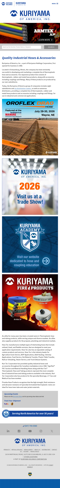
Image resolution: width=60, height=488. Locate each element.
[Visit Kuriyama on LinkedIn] (8, 430)
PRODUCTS (7, 450)
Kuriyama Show (17, 397)
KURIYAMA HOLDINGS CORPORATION (34, 459)
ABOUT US (37, 450)
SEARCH (51, 47)
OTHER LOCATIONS (30, 457)
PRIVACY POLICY (34, 452)
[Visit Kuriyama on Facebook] (19, 430)
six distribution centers (23, 88)
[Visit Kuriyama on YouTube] (30, 430)
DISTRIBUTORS (46, 450)
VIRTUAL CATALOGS (16, 450)
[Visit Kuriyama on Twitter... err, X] (52, 430)
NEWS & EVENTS (28, 450)
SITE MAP (25, 452)
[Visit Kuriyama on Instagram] (41, 430)
